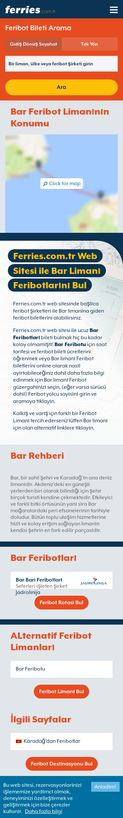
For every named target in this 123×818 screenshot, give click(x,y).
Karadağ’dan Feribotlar (52, 741)
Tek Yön (89, 44)
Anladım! (105, 787)
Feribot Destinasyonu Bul (61, 764)
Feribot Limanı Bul (61, 692)
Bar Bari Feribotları (39, 580)
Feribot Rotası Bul (61, 603)
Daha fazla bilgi (43, 811)
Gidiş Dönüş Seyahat (33, 44)
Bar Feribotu (70, 344)
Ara (61, 87)
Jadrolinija (28, 592)
